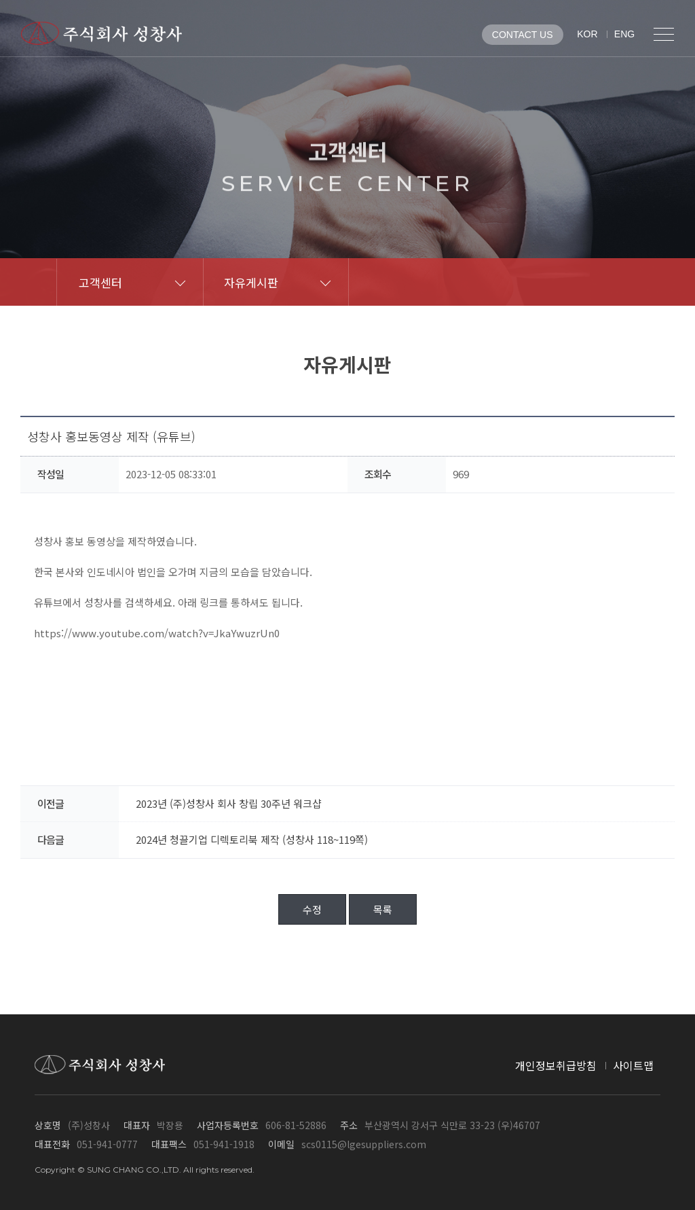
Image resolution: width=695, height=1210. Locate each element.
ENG (624, 34)
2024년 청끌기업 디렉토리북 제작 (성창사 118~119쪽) (252, 839)
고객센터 (100, 282)
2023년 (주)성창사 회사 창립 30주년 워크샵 (229, 803)
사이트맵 (633, 1065)
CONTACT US (522, 34)
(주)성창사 (101, 33)
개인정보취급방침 (556, 1065)
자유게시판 (251, 282)
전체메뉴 (664, 34)
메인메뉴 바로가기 (0, 0)
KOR (587, 34)
